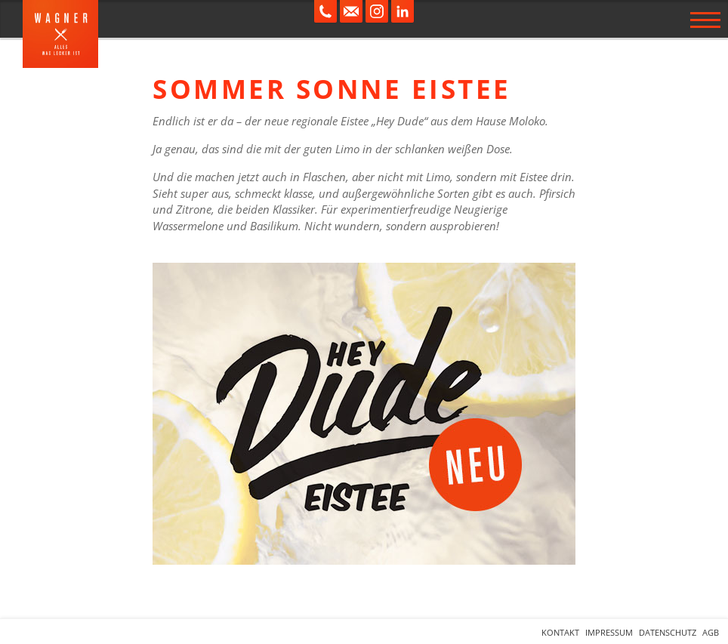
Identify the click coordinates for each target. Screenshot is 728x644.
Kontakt (560, 632)
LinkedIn (402, 11)
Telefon (325, 11)
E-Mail (351, 11)
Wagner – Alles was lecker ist (60, 34)
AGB (710, 632)
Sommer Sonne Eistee (332, 88)
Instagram (377, 11)
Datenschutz (667, 632)
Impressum (609, 632)
